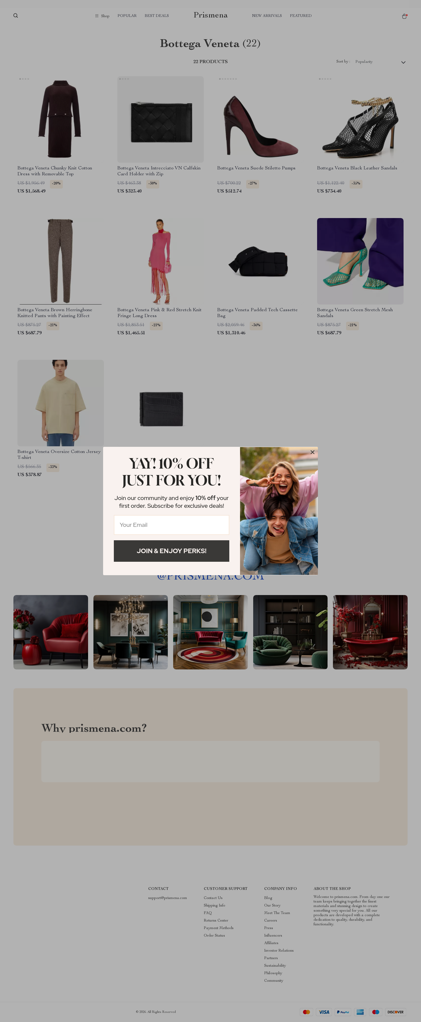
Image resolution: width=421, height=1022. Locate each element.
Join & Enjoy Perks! (171, 551)
